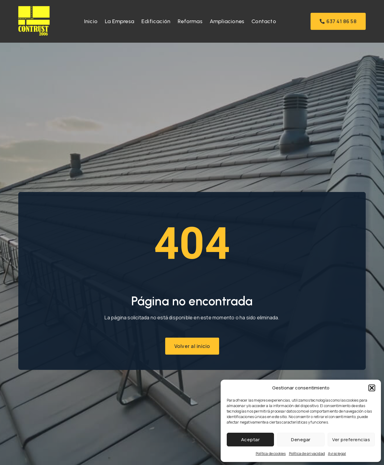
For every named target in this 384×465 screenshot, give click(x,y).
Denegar (301, 439)
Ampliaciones (227, 21)
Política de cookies (271, 453)
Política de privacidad (307, 453)
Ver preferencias (351, 439)
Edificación (155, 21)
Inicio (91, 21)
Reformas (190, 21)
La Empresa (119, 21)
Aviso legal (337, 453)
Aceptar (250, 439)
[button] (372, 388)
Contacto (263, 21)
